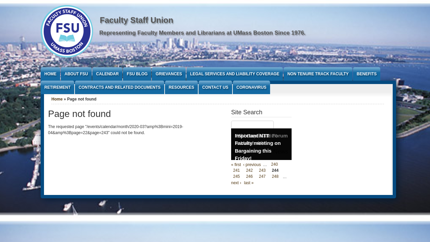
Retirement (57, 87)
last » (249, 182)
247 (262, 176)
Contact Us (215, 87)
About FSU (76, 74)
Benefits (367, 74)
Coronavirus (251, 87)
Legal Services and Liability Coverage (235, 74)
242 (249, 170)
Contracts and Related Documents (120, 87)
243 (262, 170)
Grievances (169, 74)
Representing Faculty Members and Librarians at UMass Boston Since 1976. (202, 33)
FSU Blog (137, 74)
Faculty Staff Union (136, 20)
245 (236, 176)
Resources (181, 87)
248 (275, 176)
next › (236, 182)
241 (236, 170)
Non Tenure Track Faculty (317, 74)
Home (50, 74)
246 (249, 176)
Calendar (107, 74)
